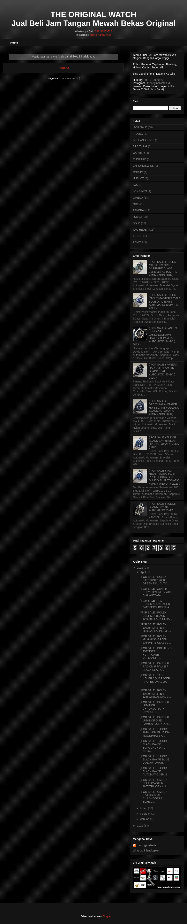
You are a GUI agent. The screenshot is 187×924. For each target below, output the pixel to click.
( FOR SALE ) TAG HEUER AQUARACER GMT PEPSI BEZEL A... (155, 604)
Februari (145, 813)
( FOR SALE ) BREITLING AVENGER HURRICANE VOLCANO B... (156, 653)
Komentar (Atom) (70, 78)
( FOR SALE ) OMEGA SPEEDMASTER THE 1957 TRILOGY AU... (154, 783)
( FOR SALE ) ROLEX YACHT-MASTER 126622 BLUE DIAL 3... (155, 693)
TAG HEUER (141, 229)
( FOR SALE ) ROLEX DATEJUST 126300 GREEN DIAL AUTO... (154, 580)
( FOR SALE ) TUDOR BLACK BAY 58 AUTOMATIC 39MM (162, 507)
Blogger (107, 916)
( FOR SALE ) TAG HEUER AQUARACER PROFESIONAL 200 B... (155, 680)
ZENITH (138, 242)
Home (14, 42)
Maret (143, 808)
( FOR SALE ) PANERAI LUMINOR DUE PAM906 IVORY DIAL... (155, 720)
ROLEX (137, 216)
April (143, 572)
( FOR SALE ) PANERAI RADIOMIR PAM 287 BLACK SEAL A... (154, 666)
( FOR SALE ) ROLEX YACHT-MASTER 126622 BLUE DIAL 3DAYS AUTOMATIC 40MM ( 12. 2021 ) (164, 301)
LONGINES (140, 191)
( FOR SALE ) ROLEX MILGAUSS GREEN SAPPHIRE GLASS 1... (155, 639)
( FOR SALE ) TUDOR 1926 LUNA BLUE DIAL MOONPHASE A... (155, 732)
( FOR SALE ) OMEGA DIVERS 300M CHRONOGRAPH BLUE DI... (153, 796)
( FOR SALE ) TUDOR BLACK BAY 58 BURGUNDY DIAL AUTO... (153, 745)
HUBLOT (138, 178)
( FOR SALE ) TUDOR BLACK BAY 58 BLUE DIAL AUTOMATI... (154, 759)
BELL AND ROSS (143, 140)
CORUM (138, 172)
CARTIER (139, 152)
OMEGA (138, 197)
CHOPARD (139, 159)
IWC (135, 184)
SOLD (136, 223)
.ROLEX (138, 133)
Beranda (63, 68)
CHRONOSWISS (143, 165)
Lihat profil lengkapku (146, 850)
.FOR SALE (140, 127)
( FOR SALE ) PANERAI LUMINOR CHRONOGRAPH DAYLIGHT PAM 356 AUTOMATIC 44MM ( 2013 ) (155, 336)
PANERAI (139, 210)
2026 (140, 567)
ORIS (136, 204)
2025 (140, 825)
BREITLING (140, 146)
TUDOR (138, 235)
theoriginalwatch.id (100, 34)
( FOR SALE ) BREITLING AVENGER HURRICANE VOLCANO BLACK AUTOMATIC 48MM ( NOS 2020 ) (164, 407)
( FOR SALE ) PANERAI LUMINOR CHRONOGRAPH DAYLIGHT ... (154, 707)
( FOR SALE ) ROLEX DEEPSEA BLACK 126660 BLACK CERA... (156, 616)
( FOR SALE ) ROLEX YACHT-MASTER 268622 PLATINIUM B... (156, 628)
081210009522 (103, 31)
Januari (144, 818)
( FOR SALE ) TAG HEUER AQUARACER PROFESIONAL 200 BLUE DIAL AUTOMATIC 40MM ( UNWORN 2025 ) (164, 477)
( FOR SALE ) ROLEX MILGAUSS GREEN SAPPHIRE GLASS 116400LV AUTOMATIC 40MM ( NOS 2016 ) (163, 268)
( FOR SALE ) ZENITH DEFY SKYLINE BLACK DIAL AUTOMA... (156, 592)
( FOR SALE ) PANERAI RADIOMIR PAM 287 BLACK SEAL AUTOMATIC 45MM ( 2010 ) (163, 371)
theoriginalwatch (147, 845)
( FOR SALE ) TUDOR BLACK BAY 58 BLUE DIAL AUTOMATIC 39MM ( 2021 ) (164, 442)
